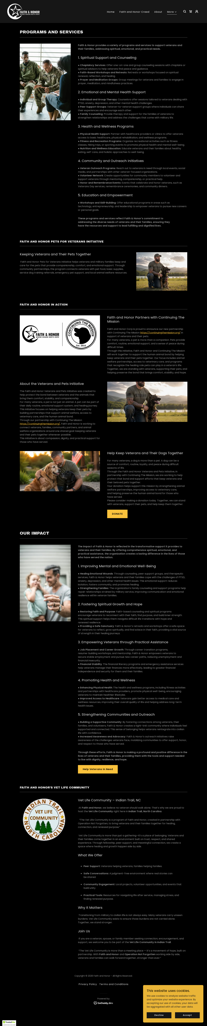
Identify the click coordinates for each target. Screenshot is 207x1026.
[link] (23, 11)
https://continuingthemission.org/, (40, 424)
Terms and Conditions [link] (113, 984)
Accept (187, 1021)
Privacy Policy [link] (88, 984)
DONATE (117, 514)
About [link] (158, 12)
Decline (159, 1021)
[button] (172, 12)
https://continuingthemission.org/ (160, 332)
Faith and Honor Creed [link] (134, 12)
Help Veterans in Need (98, 769)
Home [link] (111, 12)
